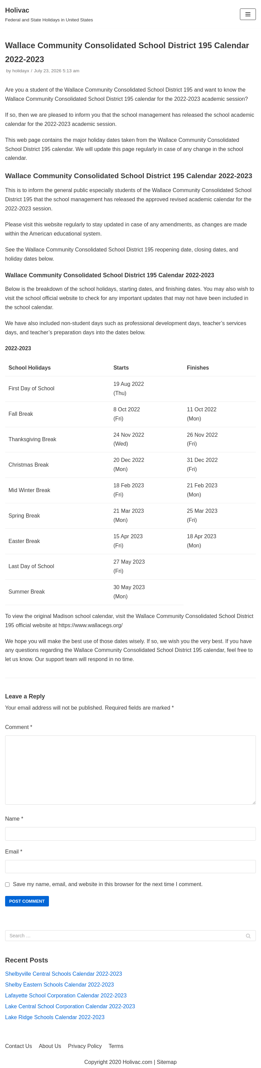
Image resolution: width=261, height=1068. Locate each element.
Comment (18, 727)
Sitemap (167, 1062)
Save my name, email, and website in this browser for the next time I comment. (108, 884)
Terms (116, 1046)
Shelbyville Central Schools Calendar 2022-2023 (63, 974)
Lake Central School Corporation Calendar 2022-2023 (70, 1006)
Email (13, 852)
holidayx (20, 70)
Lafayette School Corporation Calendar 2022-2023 (66, 995)
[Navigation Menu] (248, 14)
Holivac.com (137, 1062)
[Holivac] (49, 14)
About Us (50, 1046)
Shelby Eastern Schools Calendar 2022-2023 (59, 985)
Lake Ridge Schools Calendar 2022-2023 (55, 1017)
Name (14, 819)
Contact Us (18, 1046)
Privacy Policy (85, 1046)
